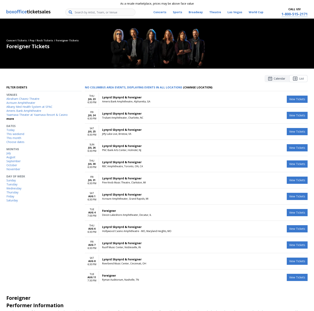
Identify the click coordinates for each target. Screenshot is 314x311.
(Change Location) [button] (197, 87)
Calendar (276, 79)
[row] (196, 99)
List (298, 78)
